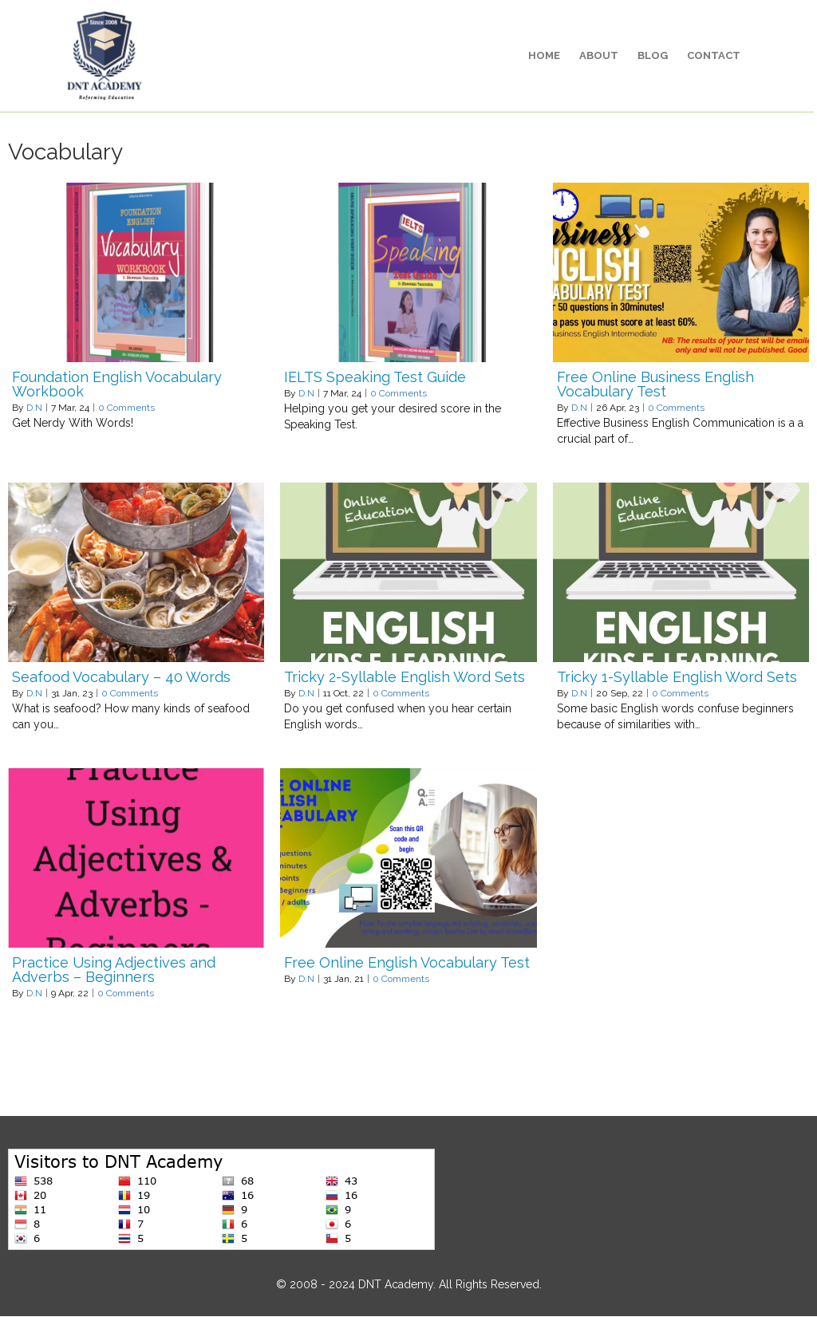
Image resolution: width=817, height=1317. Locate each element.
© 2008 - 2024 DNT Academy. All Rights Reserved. (409, 1285)
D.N (34, 408)
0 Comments (126, 408)
